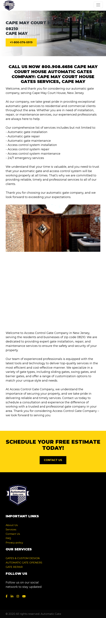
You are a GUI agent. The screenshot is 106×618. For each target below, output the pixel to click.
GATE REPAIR (14, 566)
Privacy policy (14, 542)
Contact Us (13, 533)
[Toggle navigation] (98, 5)
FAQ (8, 538)
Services (11, 529)
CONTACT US (53, 460)
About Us (12, 525)
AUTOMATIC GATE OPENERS (24, 562)
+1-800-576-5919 (21, 42)
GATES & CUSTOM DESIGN (23, 558)
